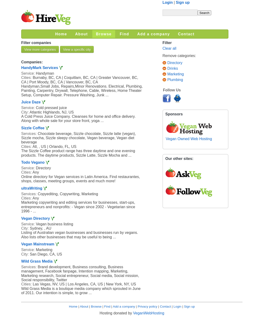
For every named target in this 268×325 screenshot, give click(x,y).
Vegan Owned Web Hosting (188, 137)
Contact (165, 306)
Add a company (124, 306)
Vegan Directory (35, 218)
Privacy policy (147, 306)
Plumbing (172, 80)
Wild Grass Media (37, 261)
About (84, 306)
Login (167, 2)
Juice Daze (31, 102)
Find (107, 306)
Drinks (170, 68)
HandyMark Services (39, 68)
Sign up (183, 2)
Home (73, 306)
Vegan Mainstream (37, 244)
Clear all (169, 48)
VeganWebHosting (148, 313)
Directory (172, 63)
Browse (96, 306)
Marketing (173, 74)
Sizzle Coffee (33, 128)
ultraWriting (31, 188)
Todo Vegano (33, 162)
